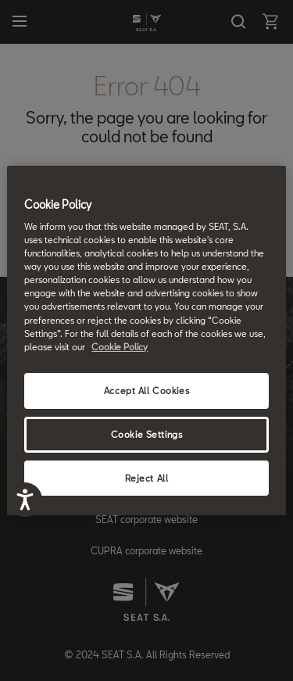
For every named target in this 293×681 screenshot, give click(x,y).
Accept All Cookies (146, 390)
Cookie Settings (147, 434)
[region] (146, 341)
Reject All (147, 478)
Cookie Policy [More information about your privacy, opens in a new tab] (119, 347)
